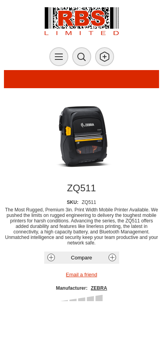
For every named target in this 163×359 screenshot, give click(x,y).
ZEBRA (99, 288)
